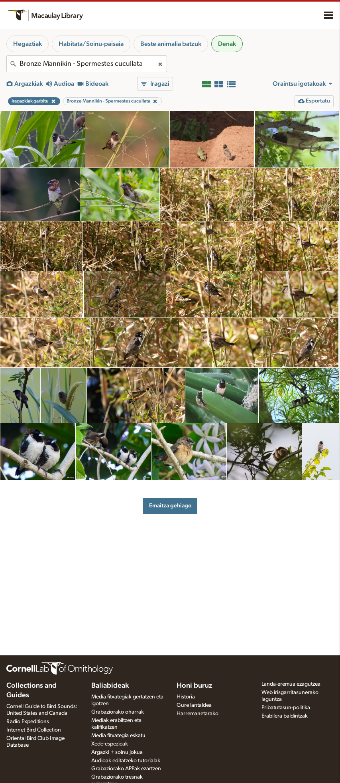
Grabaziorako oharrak (117, 712)
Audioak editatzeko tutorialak (125, 760)
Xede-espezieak (109, 744)
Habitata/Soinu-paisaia (91, 44)
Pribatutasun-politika (285, 707)
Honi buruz (194, 685)
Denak (227, 44)
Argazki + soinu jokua (117, 752)
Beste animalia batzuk (170, 44)
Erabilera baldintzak (284, 716)
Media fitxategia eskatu (118, 735)
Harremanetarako (197, 713)
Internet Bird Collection (33, 730)
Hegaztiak (27, 44)
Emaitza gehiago (170, 506)
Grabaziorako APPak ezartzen (126, 768)
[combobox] (87, 64)
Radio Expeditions (27, 721)
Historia (186, 697)
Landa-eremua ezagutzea (290, 684)
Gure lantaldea (194, 705)
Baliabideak (110, 685)
